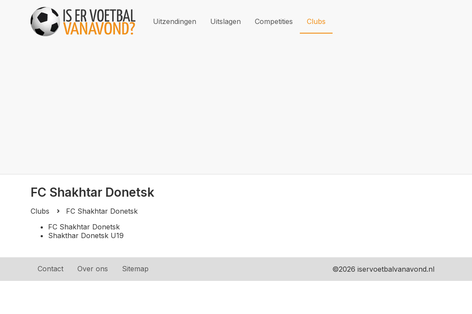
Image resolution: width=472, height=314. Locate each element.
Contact (50, 268)
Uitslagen (225, 21)
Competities (274, 21)
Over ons (92, 268)
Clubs (316, 21)
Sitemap (135, 268)
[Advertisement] (236, 109)
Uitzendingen (174, 21)
